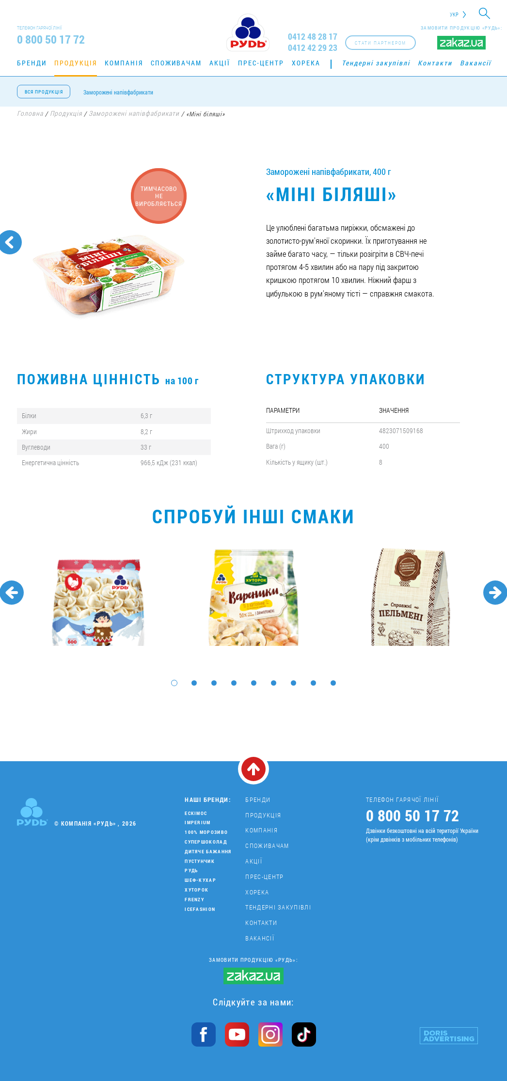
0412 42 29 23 (312, 47)
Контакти (435, 62)
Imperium (197, 822)
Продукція (75, 62)
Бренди (32, 62)
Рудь (191, 870)
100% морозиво (206, 832)
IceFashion (200, 909)
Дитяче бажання (208, 851)
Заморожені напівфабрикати (118, 92)
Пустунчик (200, 861)
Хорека (306, 62)
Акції (219, 62)
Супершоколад (206, 842)
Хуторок (196, 890)
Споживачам (176, 62)
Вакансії (475, 62)
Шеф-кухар (200, 880)
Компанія (124, 62)
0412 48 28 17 (312, 36)
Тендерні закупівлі (376, 62)
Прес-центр (261, 62)
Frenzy (194, 899)
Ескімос (196, 813)
